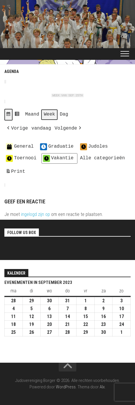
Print (15, 172)
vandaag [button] (41, 128)
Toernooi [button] (21, 158)
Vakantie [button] (58, 158)
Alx (102, 387)
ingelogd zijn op (35, 214)
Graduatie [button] (56, 146)
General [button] (20, 147)
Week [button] (49, 114)
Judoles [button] (94, 146)
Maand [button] (32, 114)
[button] (8, 115)
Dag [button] (64, 114)
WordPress (66, 387)
